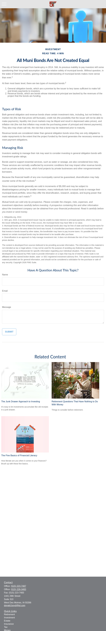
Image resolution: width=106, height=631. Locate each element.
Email (5, 291)
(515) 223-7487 (18, 586)
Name (5, 274)
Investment (9, 617)
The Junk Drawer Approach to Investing (20, 401)
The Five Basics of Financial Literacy (19, 455)
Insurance (9, 624)
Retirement (9, 614)
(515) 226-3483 (18, 589)
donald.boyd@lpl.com (14, 605)
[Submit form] (9, 331)
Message (6, 307)
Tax (5, 627)
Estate (7, 621)
